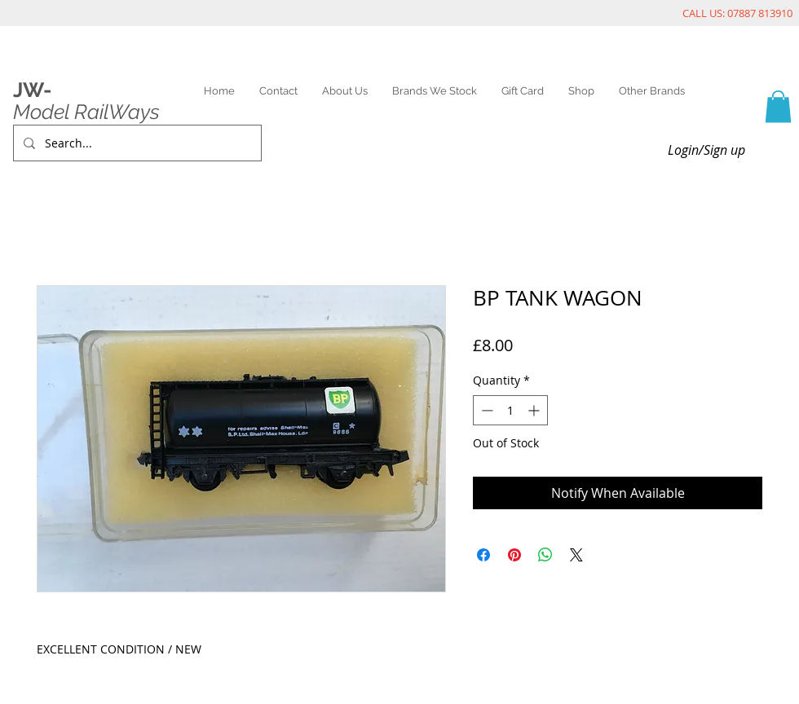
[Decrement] (485, 410)
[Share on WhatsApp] (545, 555)
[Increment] (535, 410)
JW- (32, 89)
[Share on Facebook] (483, 555)
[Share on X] (576, 555)
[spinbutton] (510, 410)
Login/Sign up (706, 150)
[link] (778, 106)
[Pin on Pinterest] (514, 555)
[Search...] (136, 143)
